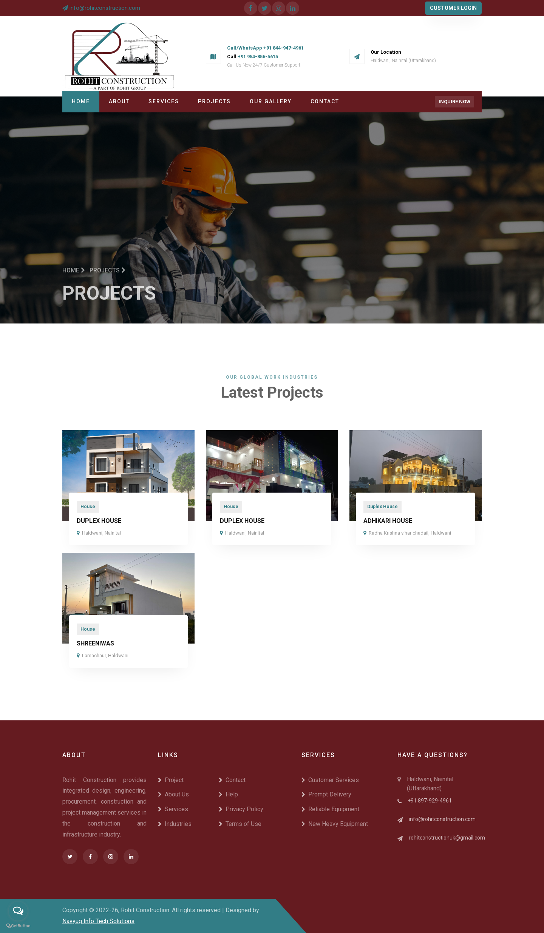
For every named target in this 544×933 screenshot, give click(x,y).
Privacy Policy (241, 809)
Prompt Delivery (326, 794)
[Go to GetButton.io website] (18, 925)
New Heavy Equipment (334, 823)
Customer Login (453, 8)
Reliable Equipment (330, 809)
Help (228, 794)
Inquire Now (454, 101)
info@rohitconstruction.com (105, 8)
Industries (175, 823)
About (119, 101)
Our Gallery (271, 101)
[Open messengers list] (18, 911)
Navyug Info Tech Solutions (98, 921)
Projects (214, 101)
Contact (325, 101)
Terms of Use (240, 823)
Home (81, 101)
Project (171, 780)
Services (163, 101)
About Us (173, 794)
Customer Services (330, 780)
